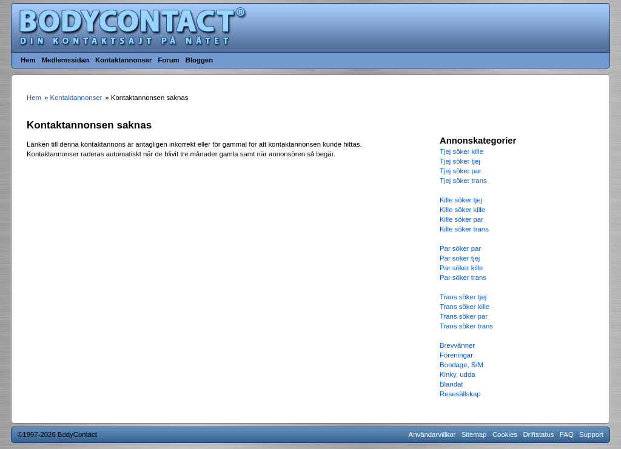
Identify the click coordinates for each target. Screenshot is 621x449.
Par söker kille (461, 267)
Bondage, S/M (461, 364)
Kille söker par (461, 219)
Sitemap (474, 434)
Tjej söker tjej (460, 161)
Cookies (504, 434)
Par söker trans (463, 277)
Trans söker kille (464, 306)
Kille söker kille (462, 209)
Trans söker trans (466, 326)
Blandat (451, 384)
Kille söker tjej (461, 200)
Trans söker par (464, 316)
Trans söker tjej (463, 297)
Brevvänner (457, 345)
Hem (28, 60)
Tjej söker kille (461, 151)
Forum (168, 60)
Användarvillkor (432, 434)
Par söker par (460, 248)
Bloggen (199, 60)
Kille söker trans (464, 229)
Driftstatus (538, 434)
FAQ (567, 434)
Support (591, 434)
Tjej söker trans (463, 180)
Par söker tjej (460, 258)
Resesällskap (460, 393)
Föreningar (456, 355)
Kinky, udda (457, 374)
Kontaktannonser (123, 60)
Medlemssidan (65, 60)
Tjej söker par (461, 171)
